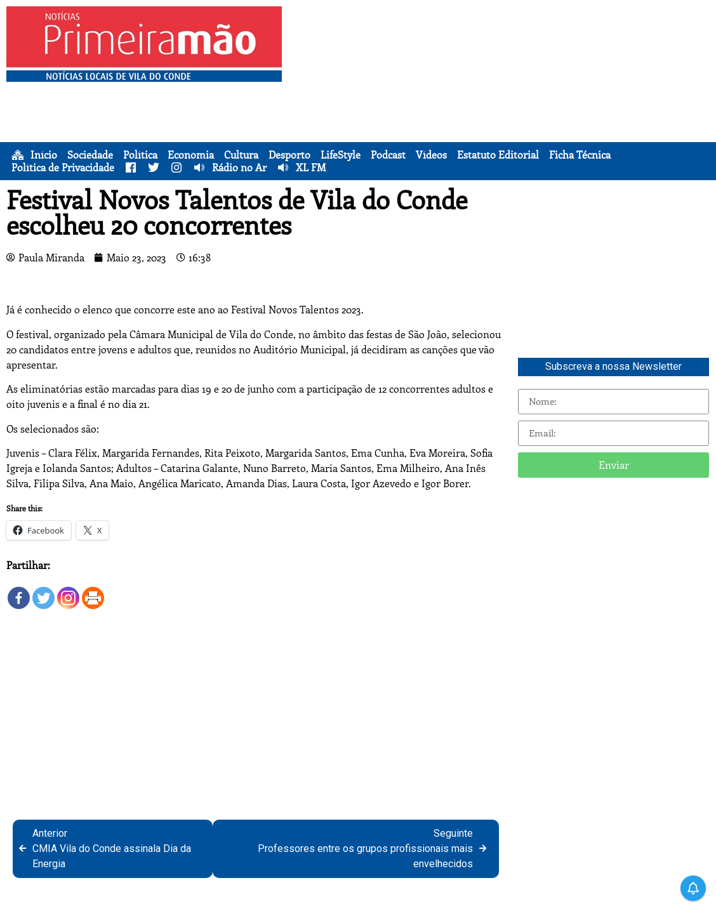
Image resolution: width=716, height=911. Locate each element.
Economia (191, 154)
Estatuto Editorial (498, 154)
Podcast (388, 154)
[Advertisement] (502, 95)
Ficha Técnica (580, 154)
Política (140, 154)
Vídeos (431, 154)
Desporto (289, 154)
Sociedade (90, 154)
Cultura (241, 154)
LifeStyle (341, 154)
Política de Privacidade (62, 167)
